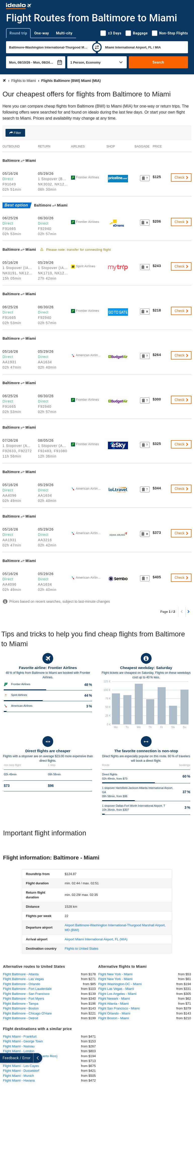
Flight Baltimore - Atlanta (21, 974)
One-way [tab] (41, 33)
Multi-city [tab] (64, 33)
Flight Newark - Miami (114, 998)
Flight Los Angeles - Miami (117, 994)
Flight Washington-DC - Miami (120, 984)
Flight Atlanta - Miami (113, 1003)
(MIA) (96, 939)
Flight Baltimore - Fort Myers (23, 998)
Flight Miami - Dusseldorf (21, 1071)
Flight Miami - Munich (18, 1076)
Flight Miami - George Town (23, 1041)
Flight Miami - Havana (19, 1080)
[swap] (97, 47)
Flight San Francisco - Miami (119, 1008)
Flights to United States (81, 948)
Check (181, 177)
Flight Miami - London (18, 1051)
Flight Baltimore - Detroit (20, 1018)
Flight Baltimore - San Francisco (26, 994)
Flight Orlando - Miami (114, 1013)
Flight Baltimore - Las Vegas (23, 979)
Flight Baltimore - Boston (21, 1008)
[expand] (4, 1058)
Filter (17, 133)
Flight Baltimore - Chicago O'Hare (27, 1013)
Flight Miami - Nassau (19, 1046)
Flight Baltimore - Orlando (21, 984)
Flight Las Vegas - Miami (116, 989)
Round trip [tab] (18, 33)
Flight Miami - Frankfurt (20, 1036)
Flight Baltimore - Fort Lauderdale (27, 989)
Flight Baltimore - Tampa (20, 1003)
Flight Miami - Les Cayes (21, 1066)
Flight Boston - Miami (113, 1018)
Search (158, 62)
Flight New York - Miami (115, 974)
